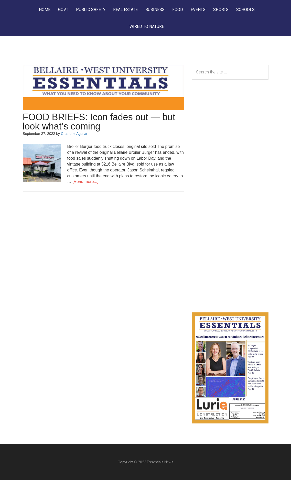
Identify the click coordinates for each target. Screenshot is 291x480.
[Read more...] (85, 181)
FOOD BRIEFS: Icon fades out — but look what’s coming (99, 122)
